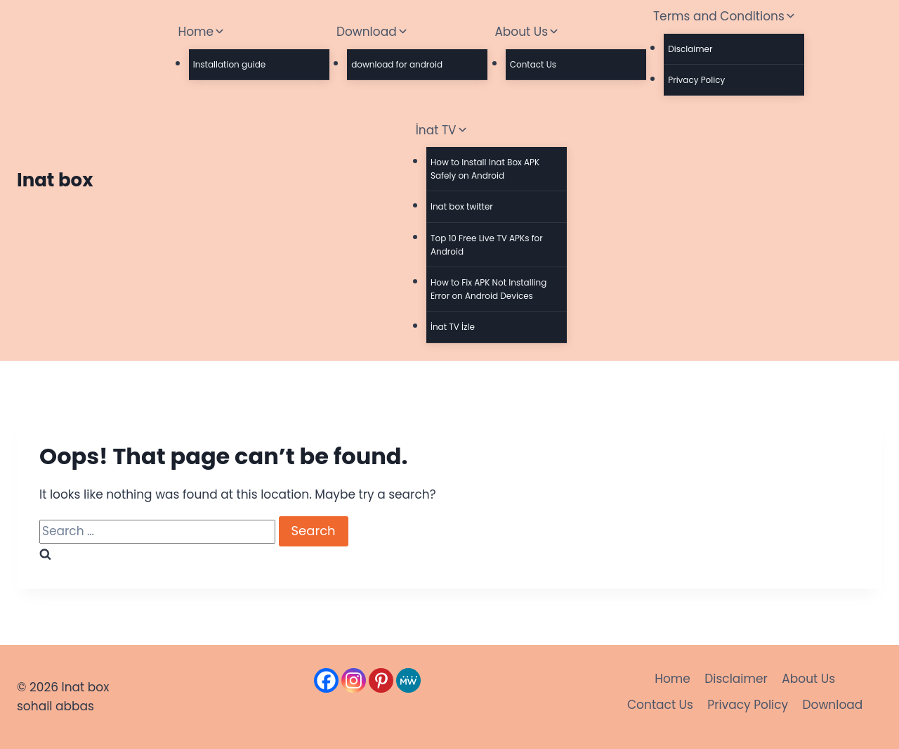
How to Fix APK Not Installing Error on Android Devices (488, 289)
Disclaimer (690, 49)
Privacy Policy (696, 80)
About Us (808, 678)
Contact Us (533, 64)
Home (672, 678)
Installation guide (229, 64)
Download (833, 704)
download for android (396, 64)
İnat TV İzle (453, 327)
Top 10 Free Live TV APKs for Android (487, 244)
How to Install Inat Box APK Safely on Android (485, 168)
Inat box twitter (462, 206)
